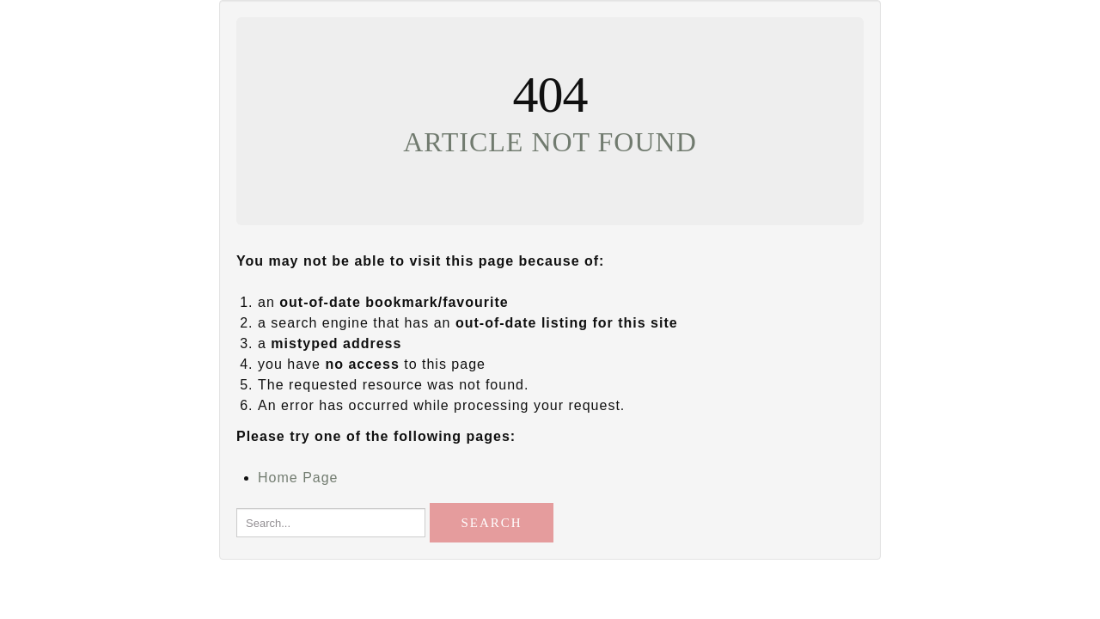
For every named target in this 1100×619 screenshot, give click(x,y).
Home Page (298, 477)
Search (491, 523)
